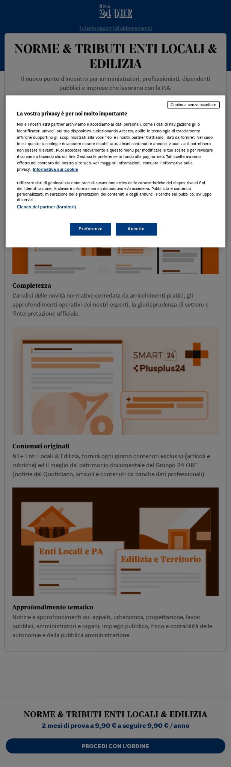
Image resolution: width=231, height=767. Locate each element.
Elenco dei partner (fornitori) (46, 207)
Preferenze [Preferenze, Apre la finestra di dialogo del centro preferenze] (91, 229)
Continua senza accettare (193, 104)
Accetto (136, 229)
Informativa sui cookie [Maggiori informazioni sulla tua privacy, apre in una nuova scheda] (55, 169)
